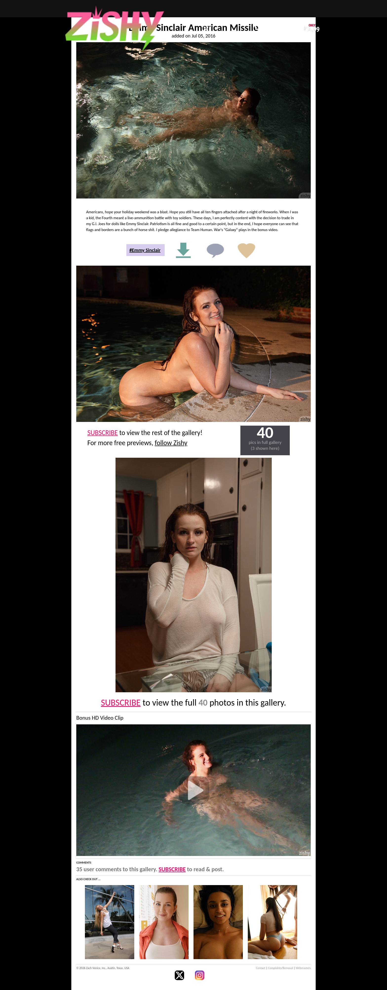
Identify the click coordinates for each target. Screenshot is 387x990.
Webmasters (303, 968)
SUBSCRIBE (102, 433)
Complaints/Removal (280, 968)
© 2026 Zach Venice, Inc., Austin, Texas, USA (102, 968)
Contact (260, 968)
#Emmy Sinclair (144, 250)
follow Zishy (171, 443)
